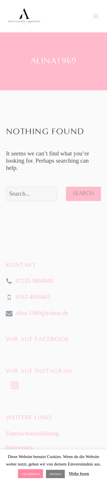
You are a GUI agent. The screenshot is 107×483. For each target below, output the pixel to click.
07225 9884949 (34, 280)
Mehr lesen (79, 473)
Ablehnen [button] (55, 474)
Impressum (19, 447)
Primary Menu (95, 16)
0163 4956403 (33, 296)
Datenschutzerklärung (32, 433)
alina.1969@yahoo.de (42, 312)
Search (83, 193)
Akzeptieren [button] (30, 474)
